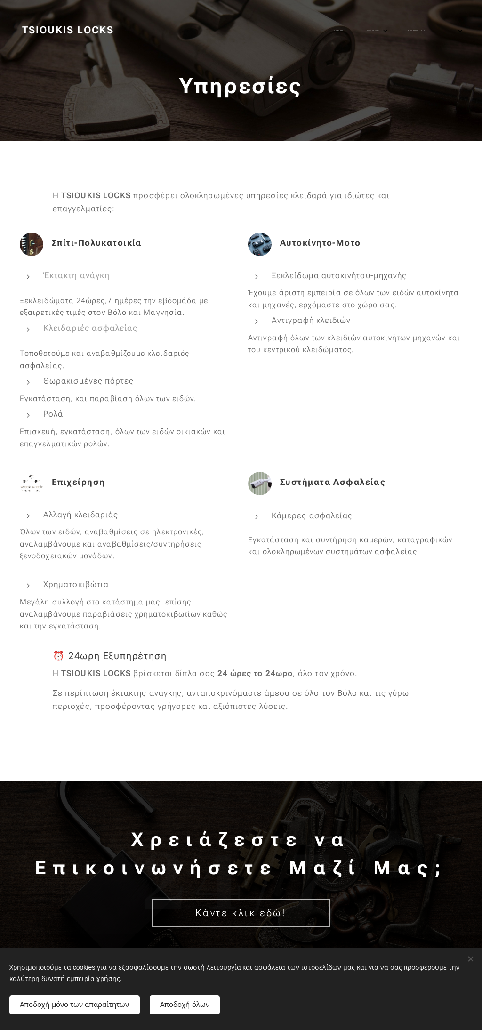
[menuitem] (340, 30)
